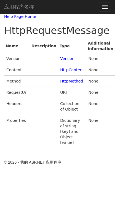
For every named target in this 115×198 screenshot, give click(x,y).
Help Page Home (20, 16)
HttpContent (72, 70)
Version (67, 58)
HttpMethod (71, 81)
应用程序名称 (19, 7)
